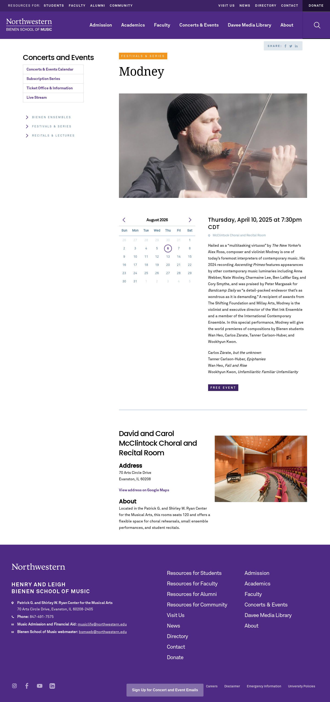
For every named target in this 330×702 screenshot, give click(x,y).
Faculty (77, 5)
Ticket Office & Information (50, 88)
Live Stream (37, 97)
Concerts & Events (199, 25)
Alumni (97, 5)
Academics (133, 25)
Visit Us (226, 5)
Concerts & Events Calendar (50, 69)
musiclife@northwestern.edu (102, 624)
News (244, 5)
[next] (190, 220)
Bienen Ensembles (48, 117)
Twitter (291, 46)
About (286, 25)
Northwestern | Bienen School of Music (29, 24)
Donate (316, 5)
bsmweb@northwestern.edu (103, 632)
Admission (101, 25)
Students (54, 5)
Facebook (285, 46)
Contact (289, 5)
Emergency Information (264, 686)
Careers (211, 686)
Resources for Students (194, 573)
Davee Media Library (249, 25)
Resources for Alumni (192, 594)
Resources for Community (197, 605)
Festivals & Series (48, 126)
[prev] (124, 220)
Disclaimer (232, 686)
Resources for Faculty (192, 584)
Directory (266, 5)
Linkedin (296, 46)
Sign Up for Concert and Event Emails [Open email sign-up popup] (165, 690)
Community (121, 5)
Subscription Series (43, 79)
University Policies (301, 686)
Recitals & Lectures (50, 135)
